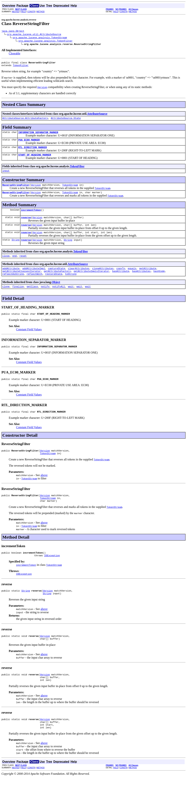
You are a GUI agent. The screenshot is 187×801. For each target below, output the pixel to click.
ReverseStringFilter (15, 190)
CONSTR (31, 12)
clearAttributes (78, 278)
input (5, 175)
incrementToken (31, 216)
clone (5, 298)
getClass (32, 298)
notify (45, 298)
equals (132, 278)
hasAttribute (120, 281)
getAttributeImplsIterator (91, 281)
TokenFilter (20, 66)
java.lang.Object (12, 31)
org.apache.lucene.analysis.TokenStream (40, 38)
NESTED (15, 12)
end (14, 265)
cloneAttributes (102, 278)
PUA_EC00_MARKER (29, 143)
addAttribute (11, 278)
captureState (56, 278)
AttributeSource (97, 115)
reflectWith (34, 284)
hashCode (159, 281)
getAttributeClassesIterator (21, 281)
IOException (52, 573)
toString (70, 284)
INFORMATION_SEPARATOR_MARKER (38, 135)
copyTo (120, 278)
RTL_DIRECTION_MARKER (32, 151)
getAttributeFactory (57, 281)
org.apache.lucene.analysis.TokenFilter (45, 41)
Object (56, 293)
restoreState (53, 284)
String (15, 248)
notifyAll (58, 298)
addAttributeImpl (33, 278)
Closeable (14, 54)
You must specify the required (19, 88)
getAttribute (147, 278)
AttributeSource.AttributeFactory (25, 120)
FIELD (23, 12)
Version (36, 190)
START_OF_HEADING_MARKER (34, 159)
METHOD (41, 12)
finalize (18, 298)
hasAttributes (141, 281)
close (5, 265)
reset (23, 265)
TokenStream (70, 190)
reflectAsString (13, 284)
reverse (26, 224)
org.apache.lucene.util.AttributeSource (34, 34)
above (44, 489)
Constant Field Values (29, 341)
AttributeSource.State (66, 120)
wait (71, 298)
